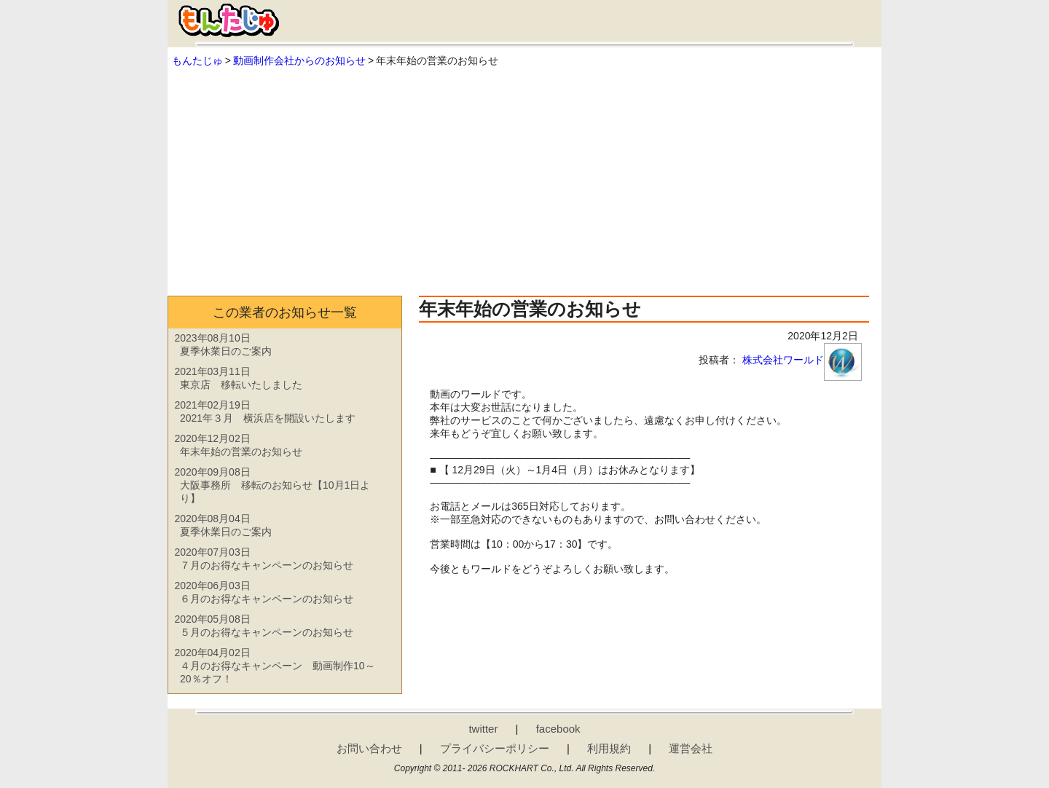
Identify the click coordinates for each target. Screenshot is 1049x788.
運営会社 (690, 748)
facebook (558, 728)
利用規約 (609, 748)
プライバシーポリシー (494, 748)
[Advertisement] (524, 179)
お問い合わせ (369, 748)
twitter (483, 728)
